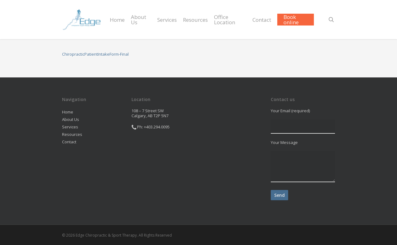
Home (67, 111)
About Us (70, 119)
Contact (69, 141)
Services (70, 126)
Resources (72, 134)
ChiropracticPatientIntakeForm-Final (95, 54)
